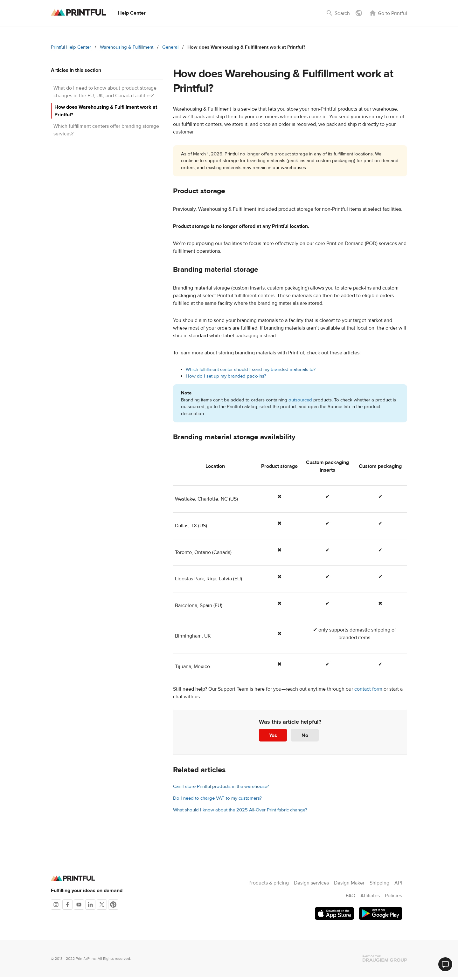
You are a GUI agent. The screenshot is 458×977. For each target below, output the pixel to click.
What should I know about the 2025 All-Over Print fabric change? (240, 810)
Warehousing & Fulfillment (126, 47)
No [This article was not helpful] (305, 735)
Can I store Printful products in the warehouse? (221, 786)
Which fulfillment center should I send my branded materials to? (251, 369)
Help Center (132, 13)
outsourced (300, 400)
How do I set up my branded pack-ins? (226, 376)
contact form (368, 689)
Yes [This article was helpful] (273, 735)
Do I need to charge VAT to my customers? (217, 798)
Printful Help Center (71, 47)
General (170, 47)
